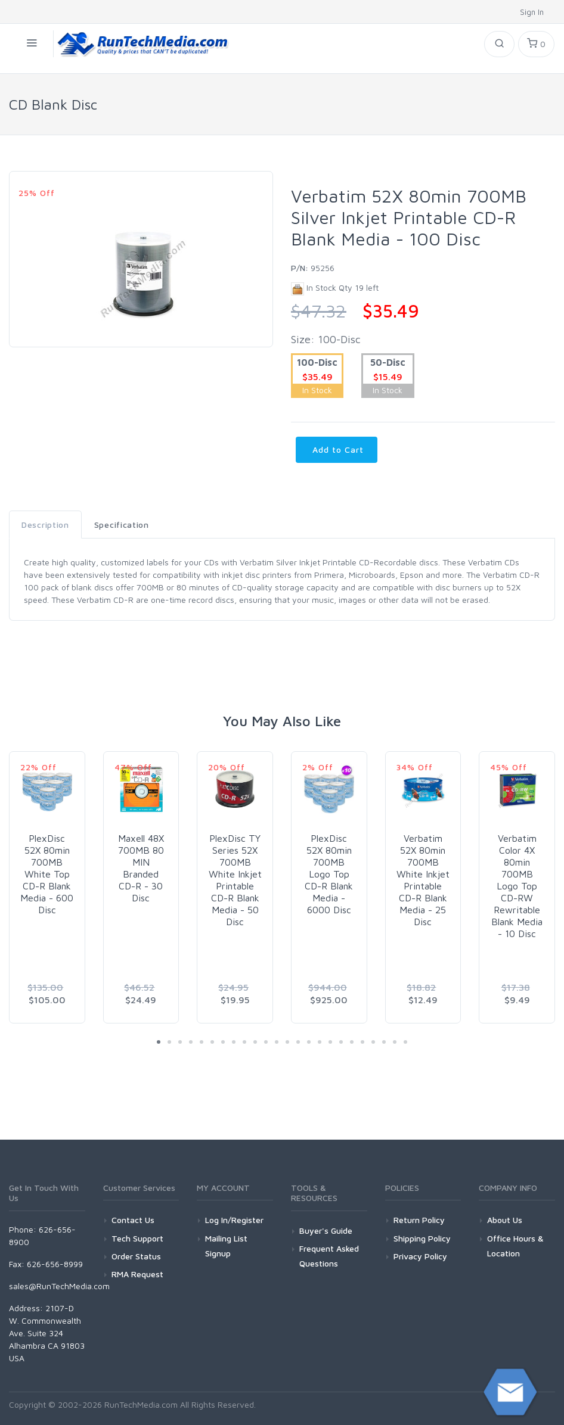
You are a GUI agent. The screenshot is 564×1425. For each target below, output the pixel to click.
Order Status (136, 1256)
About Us (504, 1220)
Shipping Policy (422, 1238)
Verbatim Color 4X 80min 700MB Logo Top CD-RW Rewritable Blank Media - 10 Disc (517, 886)
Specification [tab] (121, 524)
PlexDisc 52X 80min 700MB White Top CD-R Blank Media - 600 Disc (46, 874)
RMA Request (137, 1274)
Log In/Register (234, 1220)
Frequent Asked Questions (329, 1255)
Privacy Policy (420, 1256)
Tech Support (137, 1238)
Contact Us (132, 1220)
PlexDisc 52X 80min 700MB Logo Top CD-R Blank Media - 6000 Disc (329, 874)
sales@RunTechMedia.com (59, 1286)
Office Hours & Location (515, 1245)
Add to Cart (336, 449)
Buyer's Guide (325, 1230)
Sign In (533, 12)
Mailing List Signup (226, 1245)
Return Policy (419, 1220)
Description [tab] (45, 524)
